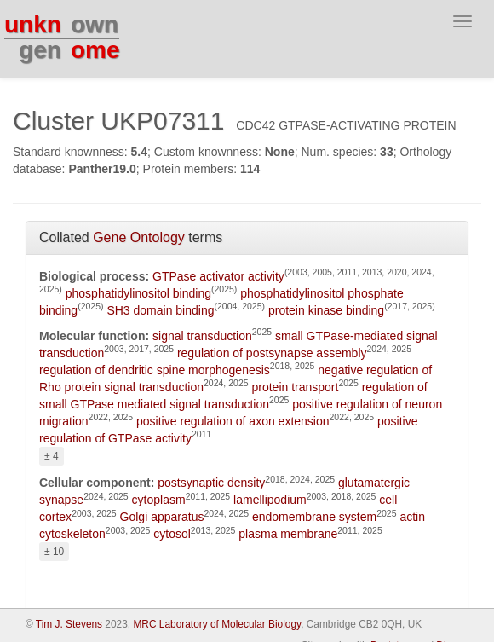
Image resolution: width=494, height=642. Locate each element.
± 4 (51, 456)
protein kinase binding (326, 310)
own (94, 24)
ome (95, 50)
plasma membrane (287, 534)
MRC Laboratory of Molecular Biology (217, 624)
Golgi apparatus (162, 516)
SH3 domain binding (160, 310)
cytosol (172, 534)
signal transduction (202, 336)
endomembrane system (314, 516)
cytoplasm (159, 499)
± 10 (54, 552)
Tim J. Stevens (69, 624)
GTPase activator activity (218, 276)
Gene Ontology (139, 237)
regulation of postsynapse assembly (272, 353)
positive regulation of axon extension (232, 421)
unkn (32, 24)
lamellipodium (270, 499)
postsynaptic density (211, 482)
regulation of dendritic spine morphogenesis (154, 370)
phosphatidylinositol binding (138, 293)
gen (40, 50)
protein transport (294, 387)
